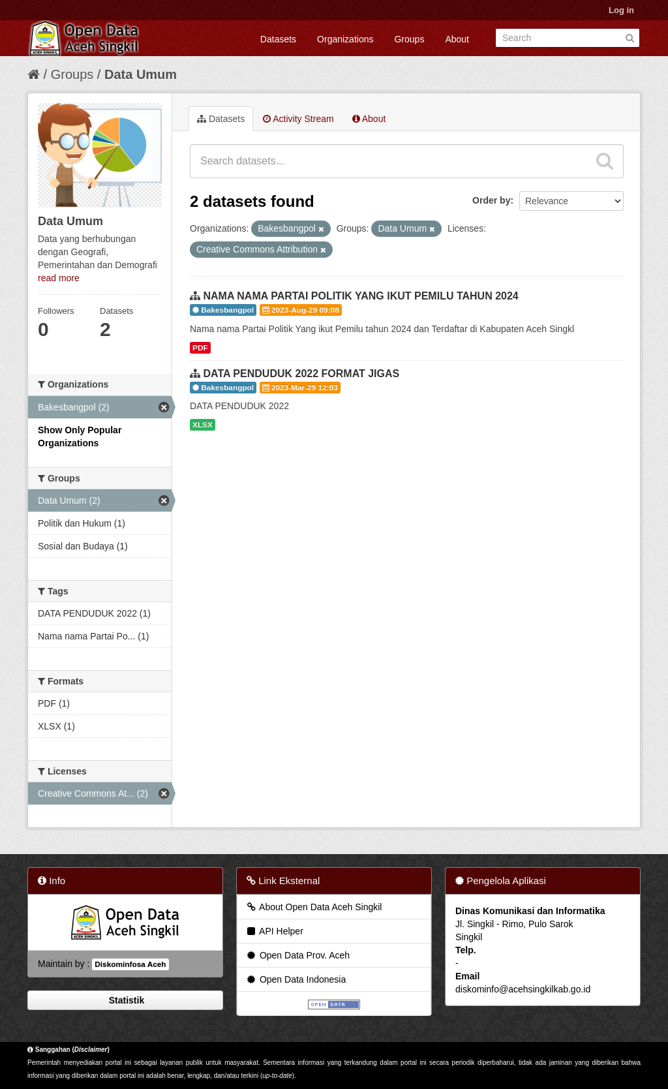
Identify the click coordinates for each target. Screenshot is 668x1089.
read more (59, 278)
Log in (621, 10)
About (457, 39)
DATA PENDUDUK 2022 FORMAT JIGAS (301, 373)
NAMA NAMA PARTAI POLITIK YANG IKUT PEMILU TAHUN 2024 (360, 295)
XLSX (202, 424)
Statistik (125, 1000)
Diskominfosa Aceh (130, 964)
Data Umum (140, 74)
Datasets (278, 39)
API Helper (274, 931)
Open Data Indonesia (295, 979)
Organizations (345, 39)
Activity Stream (298, 119)
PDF (200, 347)
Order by (491, 200)
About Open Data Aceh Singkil (313, 907)
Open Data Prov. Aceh (297, 955)
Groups (409, 39)
